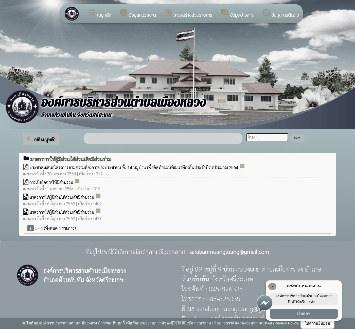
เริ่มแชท (304, 313)
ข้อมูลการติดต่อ (280, 13)
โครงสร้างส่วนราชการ (188, 13)
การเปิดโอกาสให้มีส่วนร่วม (51, 182)
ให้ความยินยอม (317, 323)
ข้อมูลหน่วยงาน (137, 13)
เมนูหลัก (99, 13)
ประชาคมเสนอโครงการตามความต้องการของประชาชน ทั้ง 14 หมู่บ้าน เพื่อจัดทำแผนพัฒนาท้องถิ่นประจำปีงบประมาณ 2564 (134, 167)
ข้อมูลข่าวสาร (237, 13)
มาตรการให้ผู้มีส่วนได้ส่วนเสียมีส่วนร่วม (62, 197)
